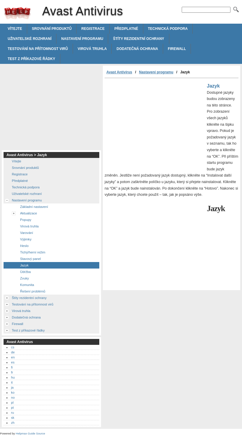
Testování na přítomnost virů (38, 49)
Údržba (25, 272)
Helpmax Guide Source (30, 433)
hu (12, 377)
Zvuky (24, 278)
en (12, 357)
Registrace (93, 29)
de (12, 352)
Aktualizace (28, 213)
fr (12, 372)
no (12, 397)
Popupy (25, 220)
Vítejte (15, 29)
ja (12, 387)
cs (12, 347)
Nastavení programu (82, 39)
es (12, 362)
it (12, 382)
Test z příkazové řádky (31, 59)
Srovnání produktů (52, 29)
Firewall (177, 49)
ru (12, 412)
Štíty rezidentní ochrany (138, 39)
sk (12, 417)
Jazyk (24, 265)
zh (12, 422)
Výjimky (26, 239)
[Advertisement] (154, 122)
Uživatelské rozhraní (29, 39)
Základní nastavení (34, 207)
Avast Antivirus (17, 13)
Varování (26, 233)
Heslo (24, 246)
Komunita (27, 285)
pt (12, 407)
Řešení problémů (32, 291)
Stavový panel (30, 259)
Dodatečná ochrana (137, 49)
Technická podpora (168, 29)
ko (12, 392)
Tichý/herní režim (32, 252)
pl (12, 402)
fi (12, 367)
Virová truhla (92, 49)
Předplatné (126, 29)
